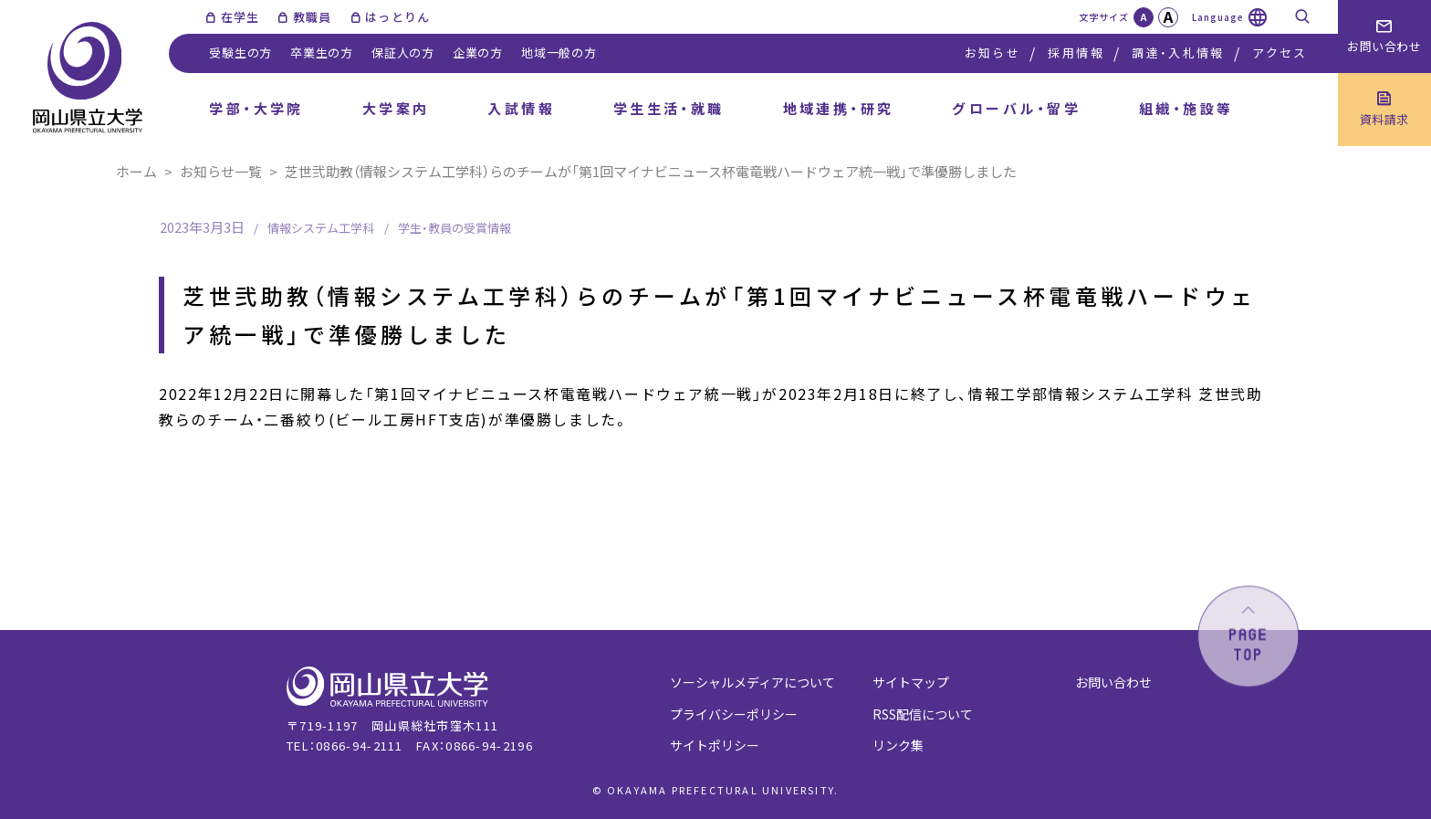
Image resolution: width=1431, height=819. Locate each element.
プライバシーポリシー (734, 714)
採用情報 (1075, 52)
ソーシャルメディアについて (752, 682)
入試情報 (521, 108)
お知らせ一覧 (221, 171)
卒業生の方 (321, 52)
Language (1218, 17)
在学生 (240, 17)
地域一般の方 (559, 52)
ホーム (136, 171)
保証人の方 (402, 52)
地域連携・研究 (838, 108)
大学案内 (396, 108)
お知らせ (992, 52)
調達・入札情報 (1178, 52)
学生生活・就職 (669, 108)
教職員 (312, 17)
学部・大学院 (256, 108)
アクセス (1279, 52)
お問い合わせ (1113, 682)
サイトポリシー (714, 745)
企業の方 (478, 52)
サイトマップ (910, 682)
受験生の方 (240, 52)
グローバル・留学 (1016, 108)
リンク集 (898, 745)
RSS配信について (922, 714)
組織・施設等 (1186, 108)
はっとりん (398, 17)
